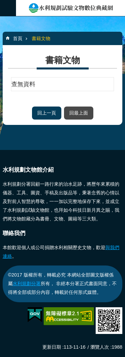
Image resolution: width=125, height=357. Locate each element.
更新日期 (51, 347)
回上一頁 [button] (46, 113)
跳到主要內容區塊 (3, 3)
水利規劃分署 (27, 283)
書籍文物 (41, 38)
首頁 (17, 38)
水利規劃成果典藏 (70, 8)
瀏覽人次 (99, 347)
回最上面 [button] (78, 113)
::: (2, 153)
